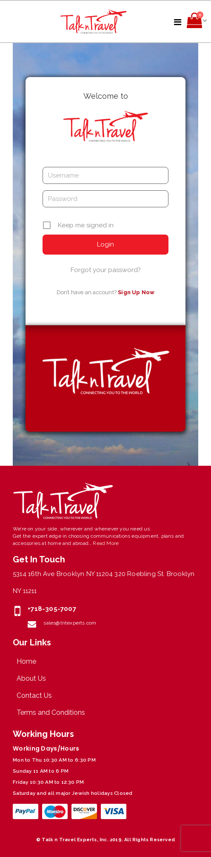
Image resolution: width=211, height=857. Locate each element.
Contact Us (34, 695)
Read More (106, 543)
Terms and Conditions (51, 712)
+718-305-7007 (52, 609)
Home (26, 661)
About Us (31, 678)
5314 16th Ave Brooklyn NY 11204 (63, 574)
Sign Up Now (136, 292)
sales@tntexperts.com (69, 623)
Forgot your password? (106, 270)
